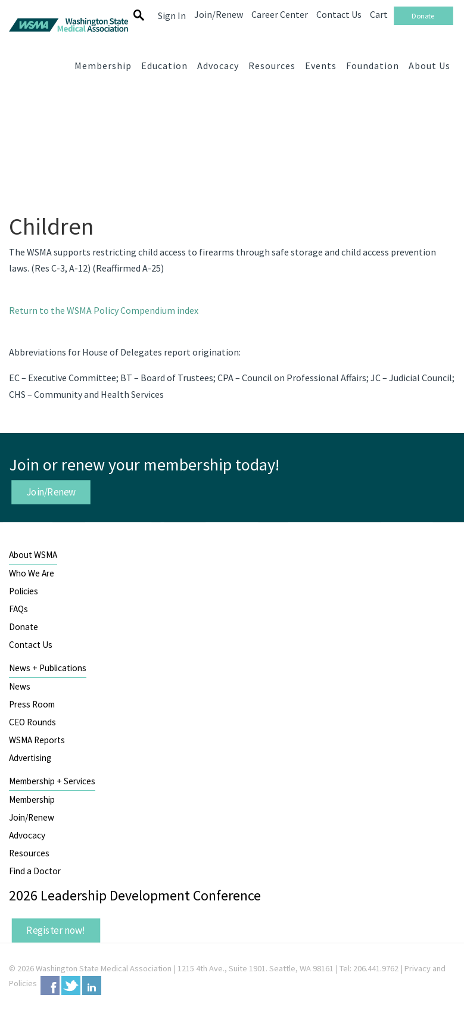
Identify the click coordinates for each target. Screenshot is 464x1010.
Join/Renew (51, 491)
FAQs (18, 609)
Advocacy (27, 835)
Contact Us (30, 644)
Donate (23, 626)
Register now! (56, 930)
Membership (32, 799)
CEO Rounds (32, 722)
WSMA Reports (37, 740)
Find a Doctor (35, 871)
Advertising (30, 757)
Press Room (32, 704)
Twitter (70, 985)
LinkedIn (91, 985)
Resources (29, 853)
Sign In (172, 15)
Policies (23, 591)
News (19, 686)
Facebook (50, 985)
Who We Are (31, 573)
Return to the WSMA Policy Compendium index (103, 310)
